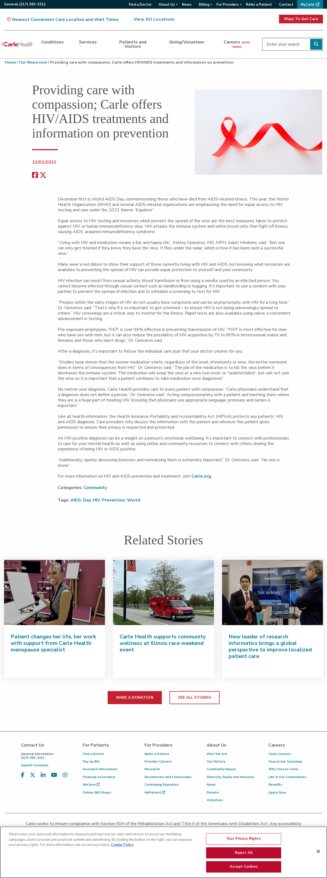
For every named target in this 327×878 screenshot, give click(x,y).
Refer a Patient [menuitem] (259, 4)
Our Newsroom (33, 62)
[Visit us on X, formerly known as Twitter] (32, 775)
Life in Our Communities (287, 777)
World (133, 500)
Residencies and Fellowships (168, 777)
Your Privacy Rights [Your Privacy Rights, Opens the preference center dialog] (243, 841)
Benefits (275, 784)
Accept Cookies (244, 869)
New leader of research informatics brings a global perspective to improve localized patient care (270, 646)
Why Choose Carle (283, 769)
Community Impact (221, 769)
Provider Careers (158, 761)
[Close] (318, 854)
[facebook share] (35, 175)
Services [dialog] (88, 42)
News (211, 784)
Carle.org (201, 476)
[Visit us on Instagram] (65, 775)
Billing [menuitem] (204, 4)
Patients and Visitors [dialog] (132, 44)
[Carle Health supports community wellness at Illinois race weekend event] (163, 592)
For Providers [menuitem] (227, 4)
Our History (216, 761)
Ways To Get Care (301, 18)
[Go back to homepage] (17, 44)
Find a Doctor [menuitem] (140, 4)
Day (87, 500)
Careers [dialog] (237, 44)
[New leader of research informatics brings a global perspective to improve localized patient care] (272, 592)
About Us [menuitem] (167, 4)
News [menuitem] (187, 4)
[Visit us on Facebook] (22, 775)
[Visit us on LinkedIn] (43, 775)
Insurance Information (100, 769)
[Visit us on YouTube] (54, 775)
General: (25, 4)
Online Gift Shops (97, 792)
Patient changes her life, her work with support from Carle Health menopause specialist (53, 643)
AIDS (75, 500)
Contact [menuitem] (286, 4)
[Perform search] (316, 44)
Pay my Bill (91, 761)
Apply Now (277, 792)
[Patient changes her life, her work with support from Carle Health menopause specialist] (54, 592)
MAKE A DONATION (134, 697)
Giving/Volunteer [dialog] (186, 42)
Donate (213, 792)
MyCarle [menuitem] (308, 4)
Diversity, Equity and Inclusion (230, 777)
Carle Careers (279, 754)
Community (95, 488)
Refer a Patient (157, 754)
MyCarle (91, 784)
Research (152, 769)
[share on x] (43, 175)
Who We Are (217, 754)
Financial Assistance (99, 777)
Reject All (243, 855)
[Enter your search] (292, 44)
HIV (96, 500)
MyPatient (155, 792)
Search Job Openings (285, 761)
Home (10, 62)
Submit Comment (35, 765)
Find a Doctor (93, 754)
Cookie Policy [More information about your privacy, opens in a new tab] (122, 847)
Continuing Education (162, 784)
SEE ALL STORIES (194, 697)
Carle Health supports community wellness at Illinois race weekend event (163, 643)
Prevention (113, 500)
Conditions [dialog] (52, 42)
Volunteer (215, 800)
